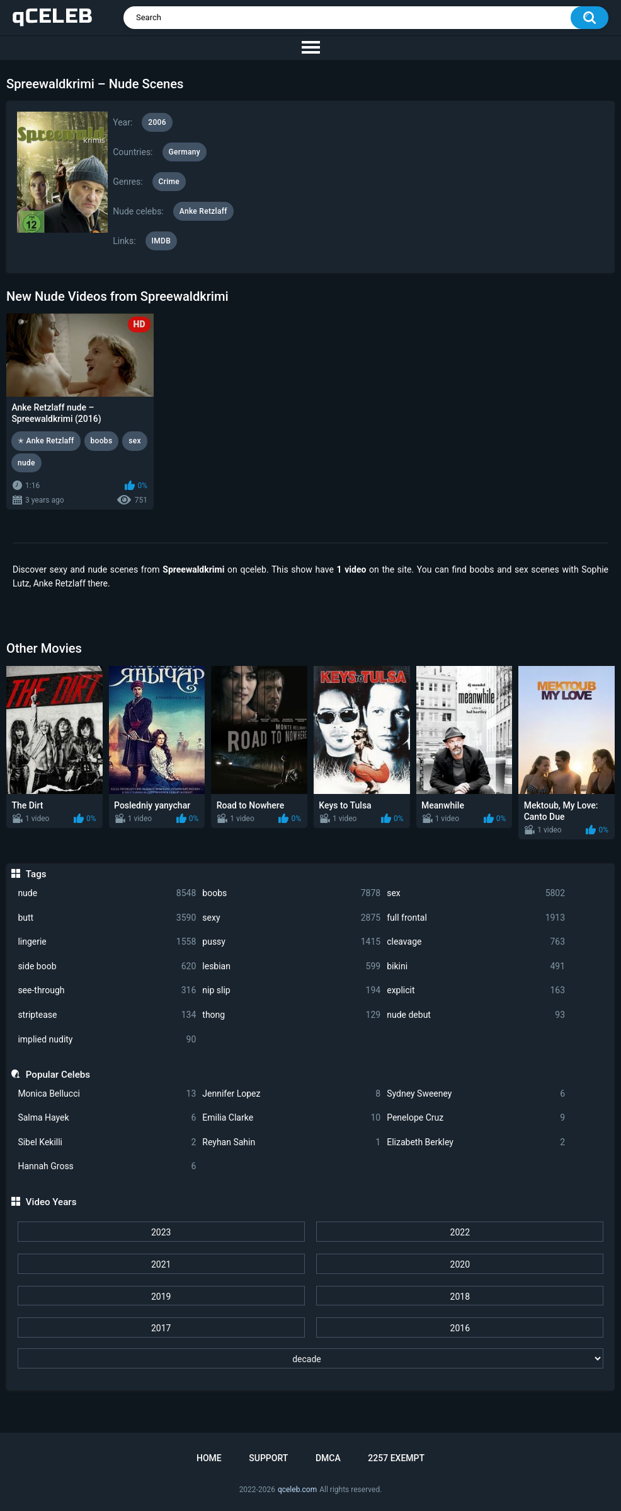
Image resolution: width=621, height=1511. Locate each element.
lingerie (107, 941)
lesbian (291, 966)
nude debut (476, 1015)
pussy (291, 941)
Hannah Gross (107, 1166)
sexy (291, 918)
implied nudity (107, 1039)
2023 (161, 1232)
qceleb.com (297, 1489)
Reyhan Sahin (291, 1142)
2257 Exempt (396, 1458)
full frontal (476, 918)
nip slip (291, 990)
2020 (460, 1264)
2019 (161, 1297)
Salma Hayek (107, 1117)
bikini (476, 966)
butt (107, 918)
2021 (161, 1264)
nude (107, 893)
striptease (107, 1015)
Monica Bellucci (107, 1093)
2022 (460, 1232)
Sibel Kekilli (107, 1142)
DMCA (328, 1458)
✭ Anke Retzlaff (46, 440)
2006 (157, 122)
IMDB (161, 240)
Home (209, 1458)
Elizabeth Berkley (476, 1142)
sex (476, 893)
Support (268, 1458)
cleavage (476, 941)
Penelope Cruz (476, 1117)
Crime (169, 181)
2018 (460, 1297)
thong (291, 1015)
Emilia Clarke (291, 1117)
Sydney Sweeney (476, 1093)
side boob (107, 966)
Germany (184, 152)
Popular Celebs (58, 1074)
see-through (107, 990)
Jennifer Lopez (291, 1093)
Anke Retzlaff (203, 211)
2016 (460, 1328)
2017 (161, 1328)
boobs (291, 893)
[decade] (310, 1358)
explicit (476, 990)
